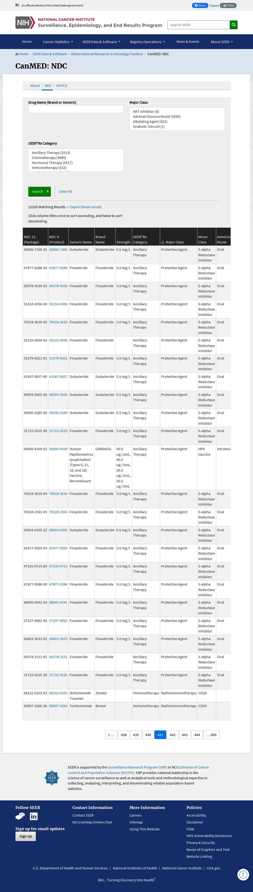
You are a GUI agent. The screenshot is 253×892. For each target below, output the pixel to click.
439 (136, 734)
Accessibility (196, 815)
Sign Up (25, 836)
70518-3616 (58, 322)
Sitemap (136, 822)
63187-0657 (58, 376)
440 (148, 734)
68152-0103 (58, 692)
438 (124, 734)
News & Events (188, 41)
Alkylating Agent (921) (177, 121)
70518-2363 (58, 511)
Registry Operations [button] (146, 41)
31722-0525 (58, 430)
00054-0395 (58, 529)
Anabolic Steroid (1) (177, 126)
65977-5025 (58, 548)
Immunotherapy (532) (76, 167)
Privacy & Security (200, 842)
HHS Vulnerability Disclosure (209, 835)
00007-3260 (58, 705)
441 (160, 734)
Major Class (138, 102)
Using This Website (144, 829)
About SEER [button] (220, 41)
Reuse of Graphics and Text (207, 849)
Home (27, 41)
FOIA (190, 829)
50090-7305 (58, 249)
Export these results (86, 206)
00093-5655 (58, 394)
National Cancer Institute (182, 868)
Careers (135, 815)
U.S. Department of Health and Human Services (70, 868)
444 (197, 734)
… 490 (211, 734)
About (35, 85)
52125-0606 (58, 340)
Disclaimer (194, 822)
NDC (48, 85)
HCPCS (61, 85)
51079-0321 (58, 358)
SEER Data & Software (50, 53)
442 (173, 734)
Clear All (65, 191)
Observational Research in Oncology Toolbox (107, 53)
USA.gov (213, 868)
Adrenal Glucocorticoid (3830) (177, 116)
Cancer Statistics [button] (56, 41)
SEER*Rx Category (42, 143)
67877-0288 (58, 267)
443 (185, 734)
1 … (111, 734)
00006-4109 (58, 448)
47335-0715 (58, 566)
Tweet (214, 5)
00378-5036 (58, 285)
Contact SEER (83, 815)
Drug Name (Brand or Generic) (52, 102)
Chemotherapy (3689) (76, 157)
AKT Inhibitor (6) (177, 111)
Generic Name (81, 242)
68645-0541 (58, 602)
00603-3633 (58, 638)
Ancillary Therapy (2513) (76, 152)
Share (201, 6)
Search (37, 191)
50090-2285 (58, 412)
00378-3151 (58, 656)
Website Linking (199, 856)
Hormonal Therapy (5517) (76, 162)
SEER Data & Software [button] (100, 41)
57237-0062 (58, 620)
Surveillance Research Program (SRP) (137, 767)
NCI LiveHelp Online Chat (92, 822)
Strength (123, 242)
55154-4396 (58, 303)
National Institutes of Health (135, 868)
